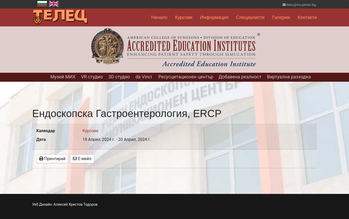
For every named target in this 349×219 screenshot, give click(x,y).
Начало (159, 17)
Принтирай (52, 158)
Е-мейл (82, 158)
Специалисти (250, 17)
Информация (214, 17)
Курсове (183, 17)
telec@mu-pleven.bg (301, 5)
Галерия (281, 17)
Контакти (307, 17)
